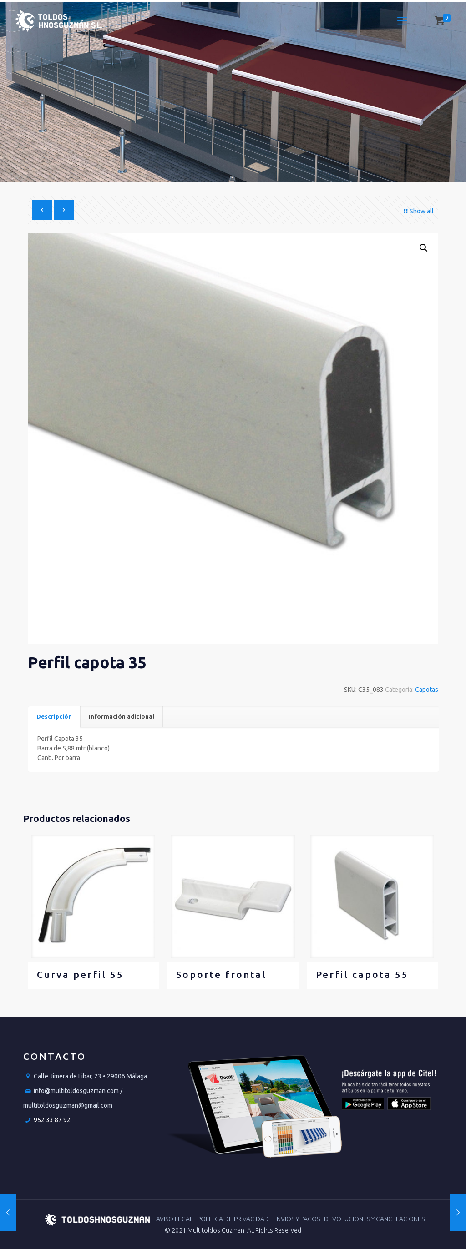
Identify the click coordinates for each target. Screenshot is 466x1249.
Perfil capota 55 (362, 974)
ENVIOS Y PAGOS (297, 1219)
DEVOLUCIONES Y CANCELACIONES (374, 1219)
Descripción (54, 716)
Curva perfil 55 (80, 974)
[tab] (54, 716)
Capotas (426, 689)
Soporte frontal (221, 974)
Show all (417, 211)
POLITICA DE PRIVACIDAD (233, 1219)
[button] (423, 248)
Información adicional (121, 716)
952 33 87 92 (52, 1119)
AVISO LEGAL (175, 1219)
